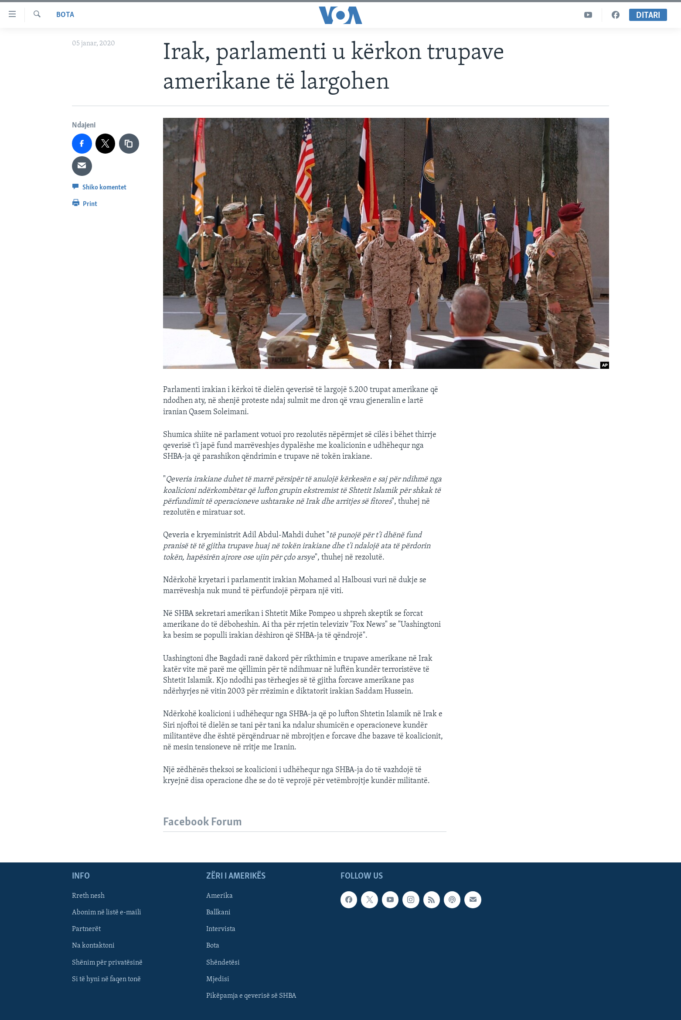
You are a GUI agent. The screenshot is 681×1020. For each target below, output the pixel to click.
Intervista (220, 929)
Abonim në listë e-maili (106, 913)
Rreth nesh (88, 896)
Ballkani (218, 913)
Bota (65, 15)
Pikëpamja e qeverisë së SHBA (251, 996)
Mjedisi (217, 979)
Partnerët (86, 929)
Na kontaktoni (93, 946)
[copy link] (129, 144)
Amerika (219, 896)
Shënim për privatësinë (107, 962)
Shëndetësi (223, 962)
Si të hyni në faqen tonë (106, 979)
